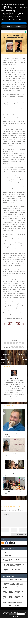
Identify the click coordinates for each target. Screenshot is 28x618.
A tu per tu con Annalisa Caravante (11, 453)
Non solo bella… (19, 592)
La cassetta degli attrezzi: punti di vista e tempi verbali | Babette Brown (14, 584)
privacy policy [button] (7, 6)
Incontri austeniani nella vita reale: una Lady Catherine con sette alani (13, 565)
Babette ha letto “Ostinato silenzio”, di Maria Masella (14, 586)
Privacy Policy (13, 613)
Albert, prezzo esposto (16, 579)
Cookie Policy (21, 613)
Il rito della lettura (8, 555)
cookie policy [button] (12, 10)
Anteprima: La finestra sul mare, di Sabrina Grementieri (13, 598)
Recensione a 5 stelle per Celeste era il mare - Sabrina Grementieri (13, 603)
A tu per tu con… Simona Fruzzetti (12, 552)
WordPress (6, 613)
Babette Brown (14, 378)
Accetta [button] (20, 23)
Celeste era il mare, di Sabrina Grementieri (14, 604)
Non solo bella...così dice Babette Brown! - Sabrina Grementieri (14, 591)
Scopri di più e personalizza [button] (14, 26)
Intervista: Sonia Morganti (9, 473)
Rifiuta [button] (7, 23)
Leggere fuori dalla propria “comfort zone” (12, 570)
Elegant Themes (14, 612)
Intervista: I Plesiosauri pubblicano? (12, 491)
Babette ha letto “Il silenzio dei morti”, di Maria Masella (13, 560)
